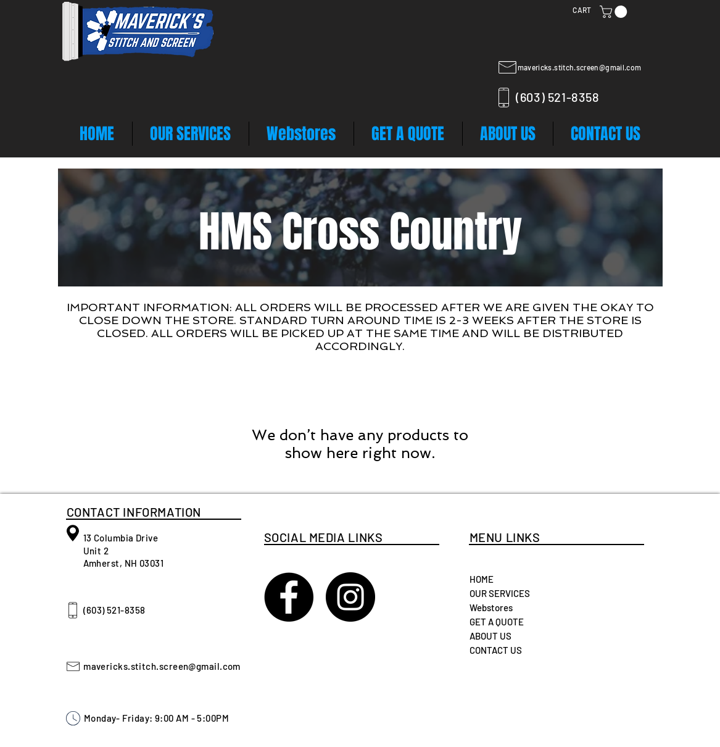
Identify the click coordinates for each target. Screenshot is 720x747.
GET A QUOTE (497, 621)
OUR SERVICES (500, 593)
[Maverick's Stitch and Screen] (288, 597)
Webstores (491, 607)
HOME (482, 579)
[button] (615, 12)
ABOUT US (490, 635)
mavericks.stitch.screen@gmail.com (580, 67)
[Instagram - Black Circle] (350, 597)
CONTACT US (496, 650)
